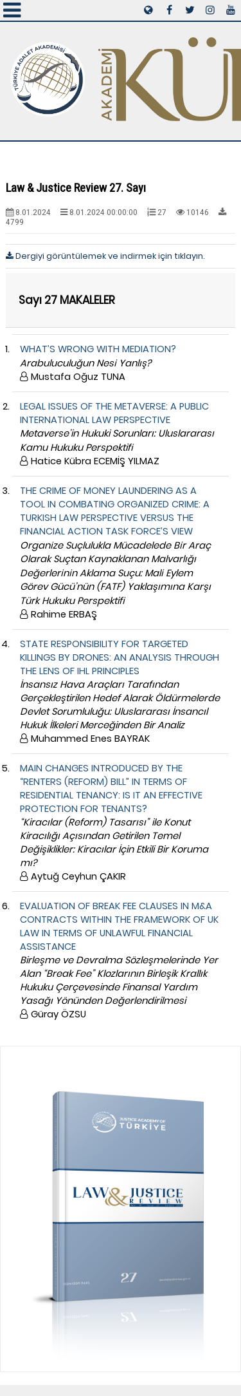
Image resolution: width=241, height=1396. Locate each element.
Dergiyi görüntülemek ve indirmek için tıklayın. (105, 255)
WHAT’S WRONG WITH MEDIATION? (98, 363)
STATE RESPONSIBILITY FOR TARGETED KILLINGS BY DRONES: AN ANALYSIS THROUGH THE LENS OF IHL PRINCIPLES (120, 691)
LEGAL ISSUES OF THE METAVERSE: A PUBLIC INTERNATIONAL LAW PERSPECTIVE (117, 433)
